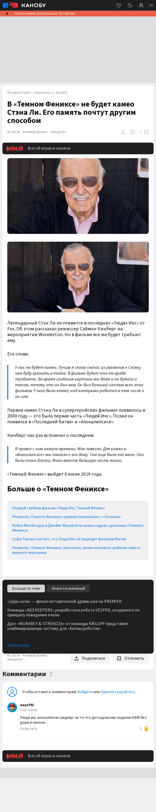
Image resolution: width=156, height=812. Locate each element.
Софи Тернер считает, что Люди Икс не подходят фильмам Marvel (69, 539)
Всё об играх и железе (38, 148)
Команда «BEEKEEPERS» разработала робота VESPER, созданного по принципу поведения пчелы (73, 613)
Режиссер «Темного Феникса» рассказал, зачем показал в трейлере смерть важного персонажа (76, 550)
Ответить (29, 728)
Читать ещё (18, 645)
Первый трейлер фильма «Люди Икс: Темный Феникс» (58, 508)
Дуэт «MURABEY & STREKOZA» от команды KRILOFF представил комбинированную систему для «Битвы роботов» (67, 626)
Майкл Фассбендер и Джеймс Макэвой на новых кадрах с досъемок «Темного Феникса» (77, 528)
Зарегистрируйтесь (117, 692)
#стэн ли (13, 132)
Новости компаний (68, 588)
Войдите (85, 692)
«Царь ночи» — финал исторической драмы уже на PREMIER (64, 601)
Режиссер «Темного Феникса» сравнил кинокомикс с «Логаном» (66, 516)
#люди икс (58, 132)
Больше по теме (26, 588)
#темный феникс (35, 132)
